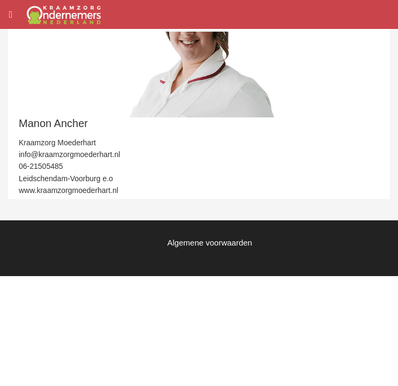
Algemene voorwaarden (209, 242)
